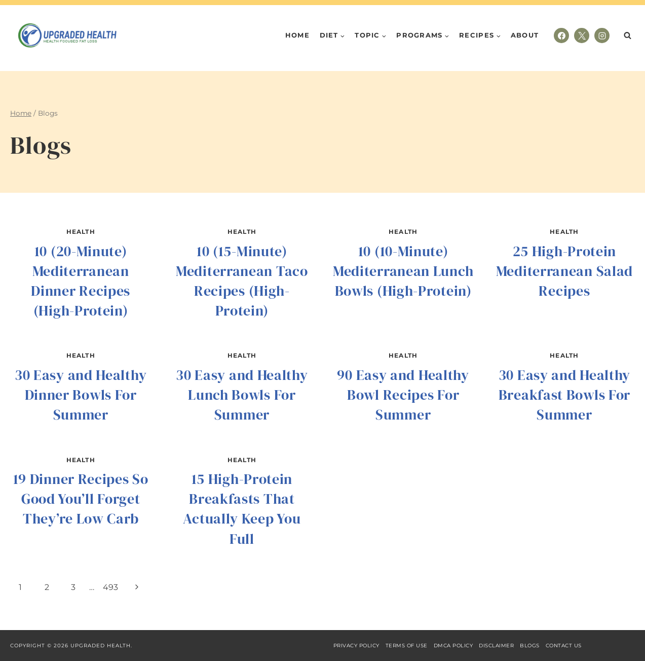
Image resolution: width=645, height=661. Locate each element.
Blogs (530, 645)
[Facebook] (561, 35)
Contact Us (564, 645)
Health (80, 231)
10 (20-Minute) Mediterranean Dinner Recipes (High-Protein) (80, 281)
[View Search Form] (627, 35)
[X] (581, 35)
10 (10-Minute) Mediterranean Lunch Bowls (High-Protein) (403, 270)
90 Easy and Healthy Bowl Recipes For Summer (403, 394)
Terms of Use (407, 645)
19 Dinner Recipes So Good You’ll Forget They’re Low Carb (80, 498)
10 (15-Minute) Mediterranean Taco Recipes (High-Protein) (242, 281)
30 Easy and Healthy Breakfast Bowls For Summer (564, 394)
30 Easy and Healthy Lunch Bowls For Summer (242, 394)
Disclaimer (496, 645)
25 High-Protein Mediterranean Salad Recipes (564, 270)
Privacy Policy (356, 645)
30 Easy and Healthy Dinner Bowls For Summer (80, 394)
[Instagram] (602, 35)
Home (297, 35)
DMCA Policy (453, 645)
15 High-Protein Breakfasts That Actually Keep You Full (241, 508)
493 (110, 587)
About (525, 35)
